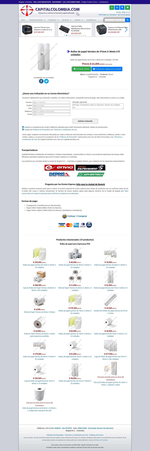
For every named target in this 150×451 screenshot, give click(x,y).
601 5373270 (67, 428)
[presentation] (90, 114)
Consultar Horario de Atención (101, 428)
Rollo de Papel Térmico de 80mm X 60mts (39, 312)
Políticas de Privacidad (41, 130)
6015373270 (46, 2)
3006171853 (75, 2)
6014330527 (57, 2)
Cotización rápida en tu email (107, 69)
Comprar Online (81, 69)
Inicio (23, 20)
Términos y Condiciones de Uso (65, 130)
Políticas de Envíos (96, 435)
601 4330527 (56, 428)
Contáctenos (103, 2)
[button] (126, 29)
